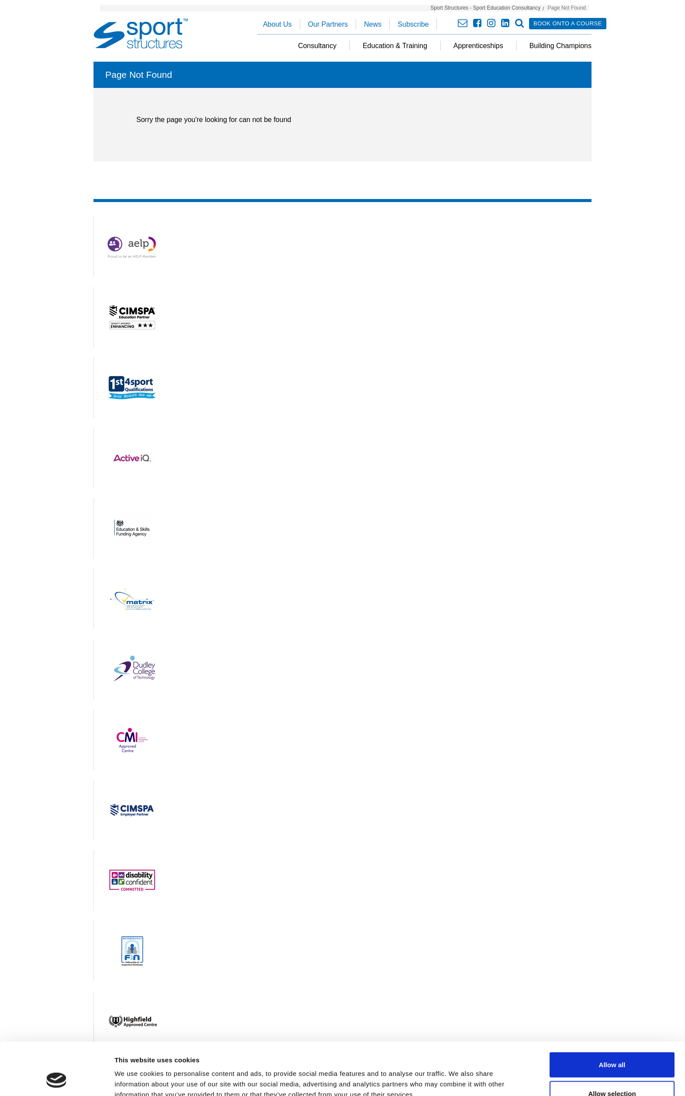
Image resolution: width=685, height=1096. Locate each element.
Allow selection (612, 1044)
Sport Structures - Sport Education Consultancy (485, 8)
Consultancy (317, 45)
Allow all (612, 1015)
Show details (458, 1073)
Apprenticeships (478, 45)
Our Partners (328, 24)
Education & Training (395, 45)
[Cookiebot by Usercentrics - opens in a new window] (56, 1079)
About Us (277, 24)
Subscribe (413, 24)
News (372, 24)
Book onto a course (567, 23)
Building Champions (560, 45)
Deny (612, 1072)
